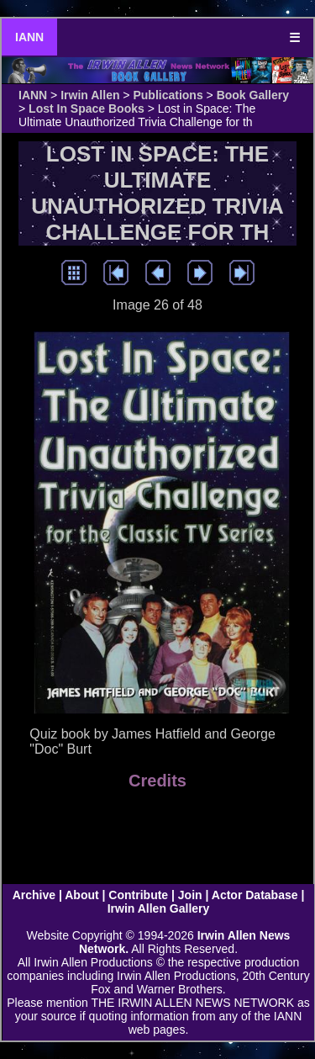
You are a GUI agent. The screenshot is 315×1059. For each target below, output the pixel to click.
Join (190, 895)
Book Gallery (253, 95)
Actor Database (255, 895)
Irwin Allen (89, 95)
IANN (29, 37)
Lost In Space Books (86, 108)
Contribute (138, 895)
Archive (34, 895)
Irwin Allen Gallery (159, 908)
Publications (167, 95)
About (81, 895)
